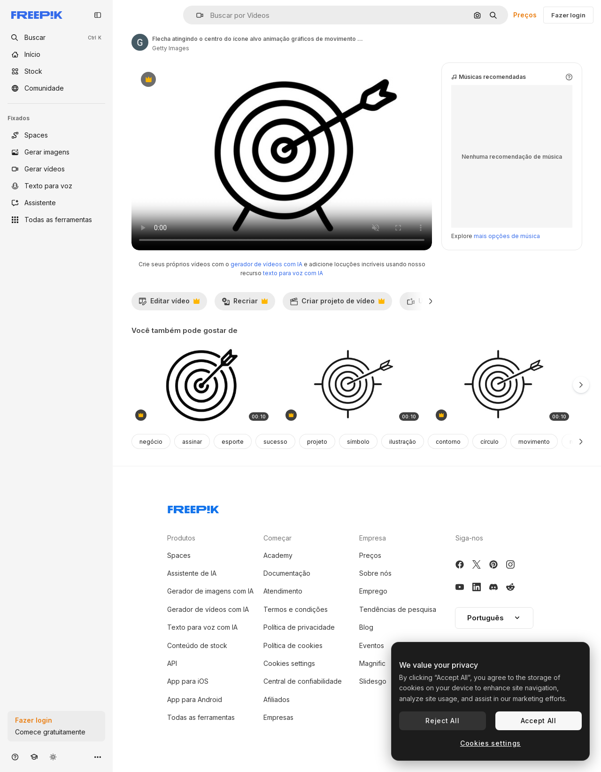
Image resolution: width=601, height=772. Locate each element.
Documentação (286, 573)
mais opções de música (507, 235)
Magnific (372, 663)
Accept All (538, 721)
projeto (317, 441)
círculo (489, 441)
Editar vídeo (169, 303)
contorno (448, 441)
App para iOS (187, 681)
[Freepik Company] (193, 507)
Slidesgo (372, 681)
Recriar (245, 303)
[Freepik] (36, 15)
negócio (150, 441)
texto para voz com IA (293, 273)
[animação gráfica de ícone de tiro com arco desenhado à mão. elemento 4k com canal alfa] (352, 385)
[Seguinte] (431, 301)
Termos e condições (295, 609)
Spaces (179, 555)
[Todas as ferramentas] (56, 219)
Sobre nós (375, 573)
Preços (525, 15)
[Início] (56, 54)
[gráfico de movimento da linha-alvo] (201, 385)
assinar (192, 441)
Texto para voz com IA (202, 627)
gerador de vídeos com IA (266, 264)
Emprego (373, 591)
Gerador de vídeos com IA (208, 609)
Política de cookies (293, 645)
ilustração (402, 441)
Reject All (442, 721)
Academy (278, 555)
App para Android (194, 699)
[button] (196, 15)
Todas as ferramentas (201, 717)
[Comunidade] (56, 88)
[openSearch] (56, 37)
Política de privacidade (299, 627)
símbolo (358, 441)
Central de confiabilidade (302, 681)
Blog (366, 627)
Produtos (181, 538)
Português (494, 617)
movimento (534, 441)
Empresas (278, 717)
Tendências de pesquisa (397, 609)
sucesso (275, 441)
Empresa (372, 538)
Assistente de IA (191, 573)
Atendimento (282, 591)
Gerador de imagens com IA (210, 591)
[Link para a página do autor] (139, 42)
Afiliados (276, 699)
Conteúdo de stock (197, 645)
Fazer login (568, 15)
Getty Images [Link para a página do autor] (170, 48)
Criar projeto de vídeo (337, 303)
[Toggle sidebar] (97, 15)
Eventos (371, 645)
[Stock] (56, 71)
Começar (277, 538)
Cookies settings (289, 663)
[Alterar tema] (53, 756)
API (172, 663)
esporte (233, 441)
